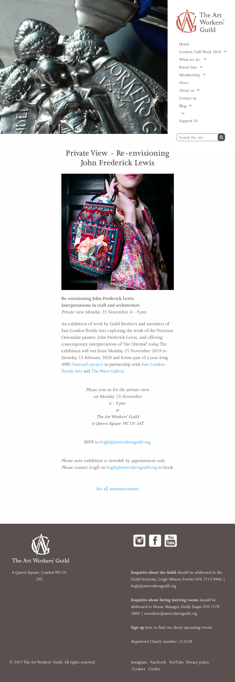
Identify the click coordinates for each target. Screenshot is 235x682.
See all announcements (117, 488)
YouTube (176, 662)
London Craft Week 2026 (200, 51)
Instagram (139, 662)
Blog (182, 105)
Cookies (138, 669)
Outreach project (87, 364)
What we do (190, 59)
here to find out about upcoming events (171, 627)
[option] (84, 67)
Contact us (187, 98)
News (184, 82)
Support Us (188, 120)
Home (184, 44)
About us (186, 90)
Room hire (188, 67)
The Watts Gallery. (108, 371)
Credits (154, 669)
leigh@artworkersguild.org (125, 442)
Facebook (158, 662)
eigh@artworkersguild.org (154, 586)
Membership (189, 75)
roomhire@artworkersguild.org (170, 613)
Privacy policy (197, 662)
